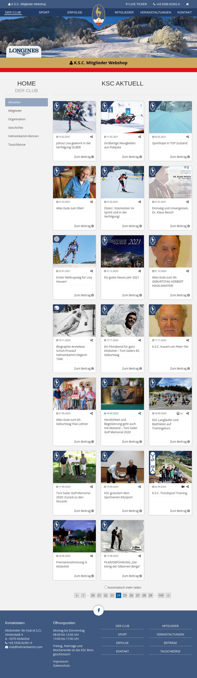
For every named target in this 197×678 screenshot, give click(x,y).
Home (26, 83)
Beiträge (170, 643)
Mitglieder (124, 12)
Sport (44, 12)
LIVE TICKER (136, 4)
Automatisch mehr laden (124, 587)
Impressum (60, 661)
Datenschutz (61, 665)
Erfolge (74, 12)
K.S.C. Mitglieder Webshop (27, 4)
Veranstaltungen (155, 12)
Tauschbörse (16, 144)
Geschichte (15, 128)
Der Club (13, 12)
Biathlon (19, 8)
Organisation (20, 8)
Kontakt (184, 12)
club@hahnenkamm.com (26, 647)
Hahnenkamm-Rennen (23, 136)
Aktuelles (14, 102)
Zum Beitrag (84, 157)
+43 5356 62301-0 (168, 4)
